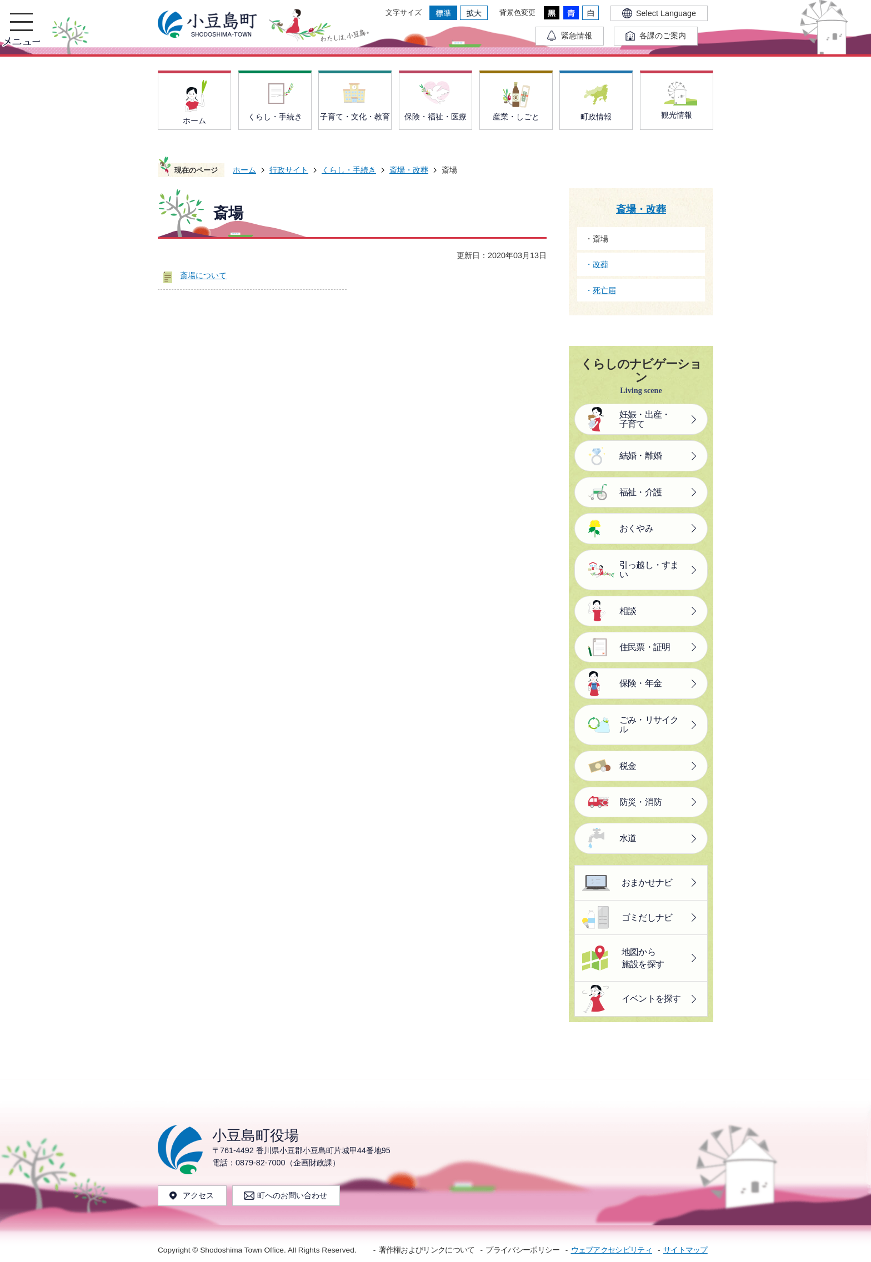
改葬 (600, 264)
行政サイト (288, 169)
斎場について (203, 275)
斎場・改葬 (408, 169)
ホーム (244, 169)
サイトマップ (685, 1250)
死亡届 (604, 290)
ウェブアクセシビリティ (611, 1250)
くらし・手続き (349, 169)
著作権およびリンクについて (427, 1250)
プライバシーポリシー (522, 1250)
